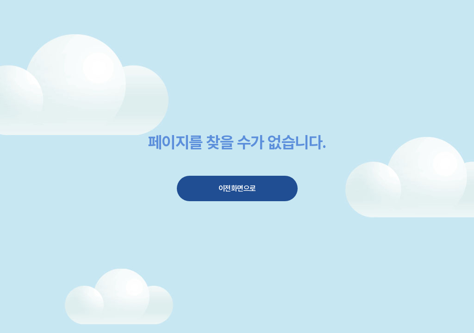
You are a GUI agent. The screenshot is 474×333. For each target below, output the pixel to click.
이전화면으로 (237, 188)
